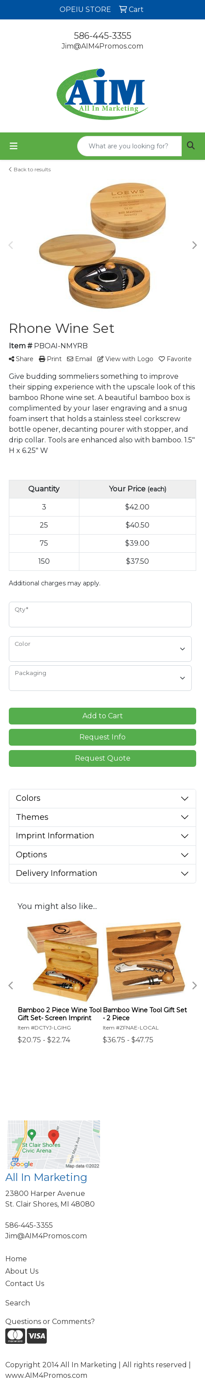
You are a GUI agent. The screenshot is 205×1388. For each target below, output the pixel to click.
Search (17, 1303)
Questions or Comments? (50, 1321)
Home (16, 1259)
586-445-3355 (102, 35)
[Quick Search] (129, 146)
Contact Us (24, 1283)
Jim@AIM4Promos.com (102, 46)
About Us (21, 1271)
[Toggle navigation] (13, 146)
